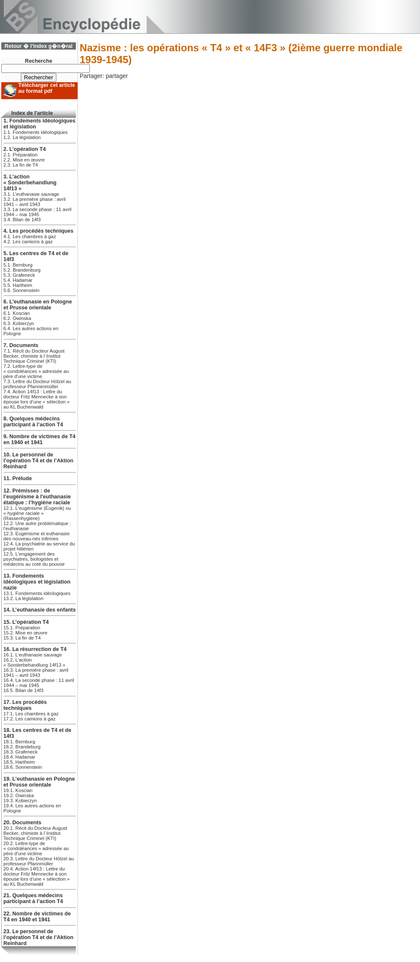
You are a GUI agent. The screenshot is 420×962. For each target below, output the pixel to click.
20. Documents (22, 823)
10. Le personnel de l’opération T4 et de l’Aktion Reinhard (38, 461)
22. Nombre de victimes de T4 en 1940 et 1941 (37, 917)
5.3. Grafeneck (19, 275)
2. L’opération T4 (24, 149)
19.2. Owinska (18, 795)
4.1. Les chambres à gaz (29, 236)
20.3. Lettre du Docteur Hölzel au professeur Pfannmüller (38, 861)
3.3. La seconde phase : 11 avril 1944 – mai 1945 (37, 212)
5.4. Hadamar (18, 280)
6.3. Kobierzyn (18, 323)
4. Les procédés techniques (38, 231)
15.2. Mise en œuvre (25, 632)
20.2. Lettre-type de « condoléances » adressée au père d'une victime (36, 848)
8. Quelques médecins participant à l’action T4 (33, 422)
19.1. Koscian (18, 790)
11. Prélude (17, 478)
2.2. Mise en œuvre (24, 159)
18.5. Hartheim (19, 762)
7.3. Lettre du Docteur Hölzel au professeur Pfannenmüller (37, 384)
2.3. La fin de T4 (20, 164)
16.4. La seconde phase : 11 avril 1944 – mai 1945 (38, 683)
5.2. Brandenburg (22, 269)
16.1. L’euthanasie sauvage (32, 654)
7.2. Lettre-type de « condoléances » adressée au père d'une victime (36, 371)
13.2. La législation (23, 598)
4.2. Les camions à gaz (28, 241)
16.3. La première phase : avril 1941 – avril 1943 (35, 672)
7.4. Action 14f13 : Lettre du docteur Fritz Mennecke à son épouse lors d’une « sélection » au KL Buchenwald (36, 399)
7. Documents (21, 345)
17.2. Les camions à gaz (29, 718)
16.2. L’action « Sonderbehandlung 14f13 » (34, 662)
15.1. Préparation (21, 627)
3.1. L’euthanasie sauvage (31, 194)
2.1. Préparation (20, 154)
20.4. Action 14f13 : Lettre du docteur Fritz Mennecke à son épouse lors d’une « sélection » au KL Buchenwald (36, 876)
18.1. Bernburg (19, 741)
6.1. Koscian (16, 313)
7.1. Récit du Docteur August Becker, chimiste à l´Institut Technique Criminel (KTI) (33, 356)
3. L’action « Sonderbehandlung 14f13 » (29, 183)
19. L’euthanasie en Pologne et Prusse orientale (39, 782)
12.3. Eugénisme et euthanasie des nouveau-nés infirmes (36, 536)
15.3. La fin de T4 (22, 637)
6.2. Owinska (17, 318)
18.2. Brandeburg (22, 746)
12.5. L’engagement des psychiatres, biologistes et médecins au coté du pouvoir (34, 559)
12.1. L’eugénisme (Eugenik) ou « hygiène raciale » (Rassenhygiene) (37, 513)
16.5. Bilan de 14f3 (23, 690)
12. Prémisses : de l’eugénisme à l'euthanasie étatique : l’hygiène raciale (37, 497)
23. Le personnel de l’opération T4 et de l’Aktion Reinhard (38, 937)
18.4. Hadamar (19, 756)
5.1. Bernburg (18, 264)
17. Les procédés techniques (25, 705)
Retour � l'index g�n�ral (38, 46)
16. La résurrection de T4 (35, 649)
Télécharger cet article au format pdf (46, 88)
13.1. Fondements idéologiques (36, 593)
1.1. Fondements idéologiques (35, 132)
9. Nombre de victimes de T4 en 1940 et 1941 (39, 439)
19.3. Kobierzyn (20, 800)
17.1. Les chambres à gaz (30, 713)
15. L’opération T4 (26, 622)
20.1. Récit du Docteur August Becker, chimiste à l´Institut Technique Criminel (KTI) (35, 833)
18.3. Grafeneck (20, 751)
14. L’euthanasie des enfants (39, 610)
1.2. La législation (22, 137)
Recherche (38, 61)
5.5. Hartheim (17, 285)
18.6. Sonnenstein (22, 767)
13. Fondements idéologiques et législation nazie (36, 582)
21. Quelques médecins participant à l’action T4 (33, 898)
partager (117, 75)
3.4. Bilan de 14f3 (22, 219)
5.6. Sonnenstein (21, 290)
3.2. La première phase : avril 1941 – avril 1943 (34, 202)
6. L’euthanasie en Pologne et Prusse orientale (37, 305)
